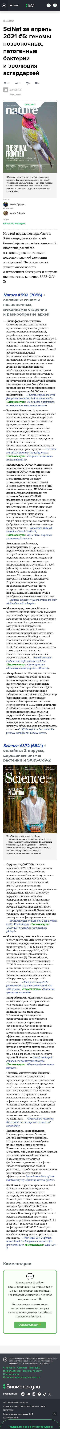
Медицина (20, 223)
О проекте (9, 1367)
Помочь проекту (32, 1370)
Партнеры (34, 1367)
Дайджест (30, 104)
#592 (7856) (22, 295)
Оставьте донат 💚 (30, 1325)
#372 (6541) (23, 745)
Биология (8, 223)
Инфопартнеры (12, 1370)
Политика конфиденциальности (21, 1377)
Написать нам (11, 1374)
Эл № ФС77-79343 (10, 1418)
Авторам (22, 1367)
